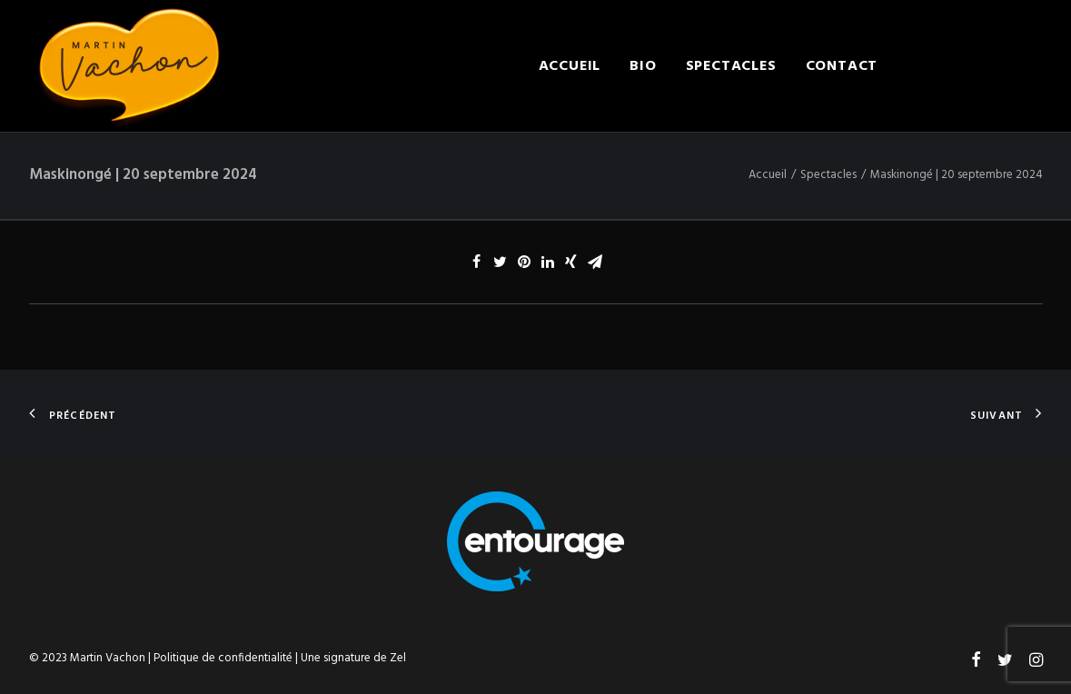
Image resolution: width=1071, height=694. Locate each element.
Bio (643, 66)
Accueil (570, 66)
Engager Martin (974, 66)
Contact (842, 66)
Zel (398, 658)
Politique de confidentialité (223, 658)
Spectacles (731, 66)
